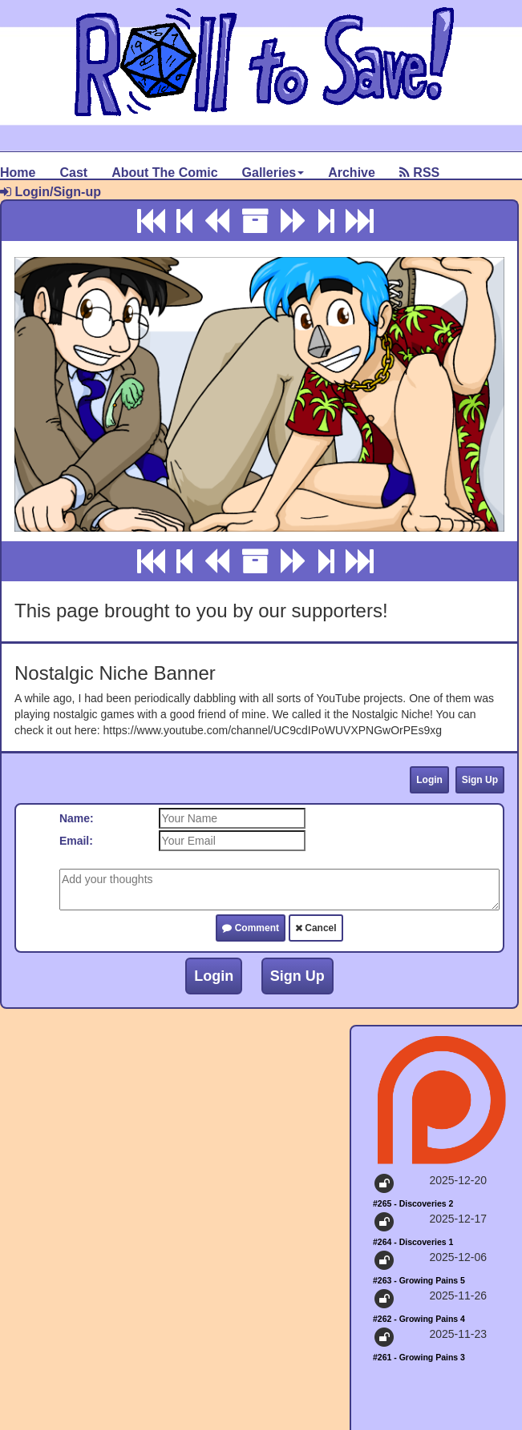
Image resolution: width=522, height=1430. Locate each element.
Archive (351, 172)
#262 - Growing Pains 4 (419, 1319)
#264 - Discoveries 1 (413, 1242)
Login (429, 779)
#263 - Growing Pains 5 (419, 1280)
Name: (76, 818)
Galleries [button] (273, 172)
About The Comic (164, 172)
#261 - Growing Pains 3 (419, 1357)
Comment (250, 928)
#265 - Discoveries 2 (413, 1203)
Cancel (316, 928)
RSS (419, 172)
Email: (76, 840)
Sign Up (480, 779)
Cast (73, 172)
